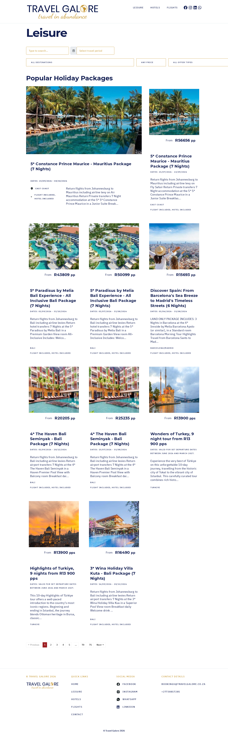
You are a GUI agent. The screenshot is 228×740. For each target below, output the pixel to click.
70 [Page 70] (83, 644)
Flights (172, 7)
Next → (100, 644)
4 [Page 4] (63, 644)
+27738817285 (171, 691)
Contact (77, 714)
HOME (75, 684)
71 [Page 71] (90, 644)
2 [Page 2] (50, 644)
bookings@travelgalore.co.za (182, 684)
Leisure (138, 7)
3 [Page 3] (57, 644)
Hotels (155, 7)
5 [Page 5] (69, 644)
